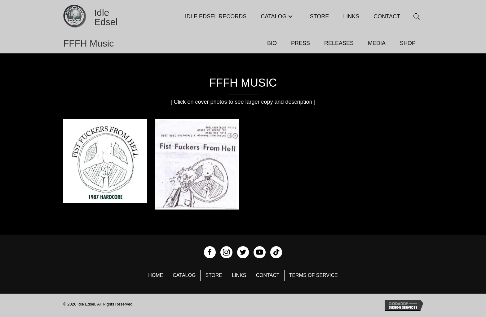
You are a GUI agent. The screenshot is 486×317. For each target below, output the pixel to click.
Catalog (184, 275)
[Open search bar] (416, 16)
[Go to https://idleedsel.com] (98, 17)
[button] (290, 16)
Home (155, 275)
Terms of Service (313, 275)
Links (239, 275)
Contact (267, 275)
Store (213, 275)
